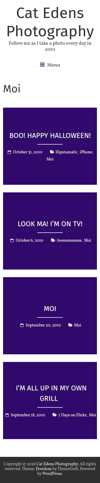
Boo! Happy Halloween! (50, 135)
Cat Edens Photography (50, 22)
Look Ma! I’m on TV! (50, 224)
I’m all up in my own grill (51, 393)
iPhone (86, 152)
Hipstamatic (67, 152)
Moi (50, 159)
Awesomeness (69, 240)
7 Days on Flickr (72, 415)
